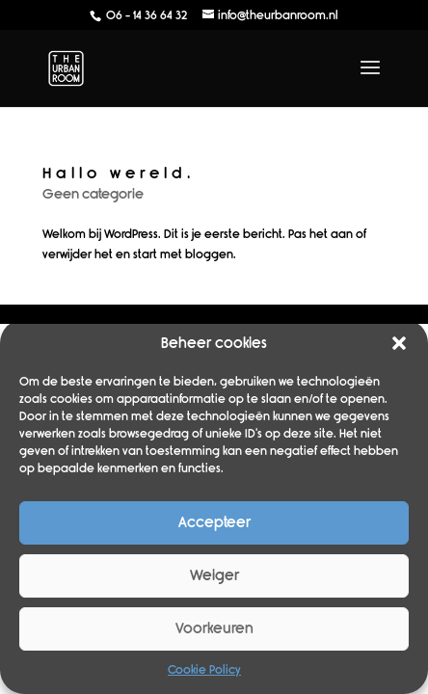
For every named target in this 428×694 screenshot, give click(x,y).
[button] (399, 343)
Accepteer (214, 522)
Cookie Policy (204, 670)
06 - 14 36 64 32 (145, 15)
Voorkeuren (214, 628)
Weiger (214, 575)
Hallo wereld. (118, 173)
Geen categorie (93, 194)
